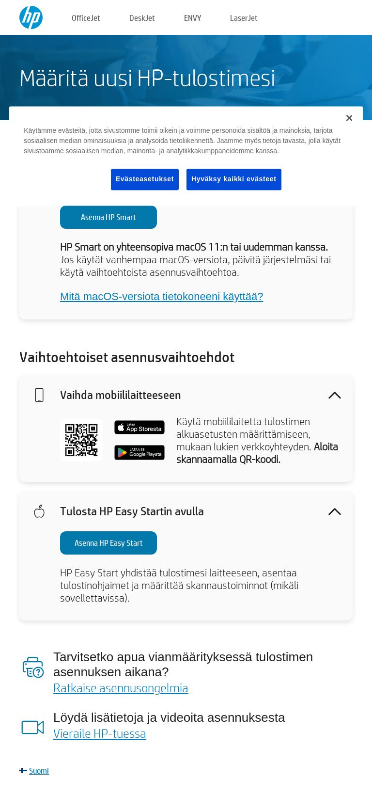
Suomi (39, 770)
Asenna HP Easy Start (109, 542)
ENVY (192, 17)
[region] (186, 156)
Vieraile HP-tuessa (99, 733)
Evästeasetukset (145, 179)
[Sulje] (349, 117)
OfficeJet (86, 17)
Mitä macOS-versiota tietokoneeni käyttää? (161, 296)
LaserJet (244, 17)
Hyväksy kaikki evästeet (234, 179)
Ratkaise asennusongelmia (120, 687)
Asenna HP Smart (108, 217)
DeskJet (142, 17)
